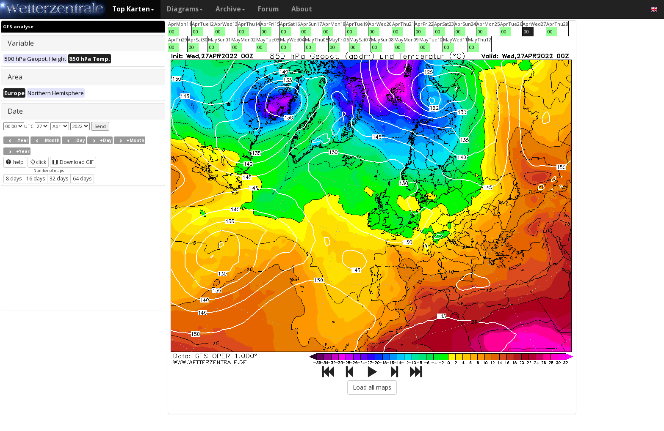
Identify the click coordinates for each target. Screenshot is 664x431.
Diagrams (185, 9)
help (15, 162)
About (301, 9)
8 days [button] (14, 178)
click (38, 162)
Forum (268, 9)
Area (15, 77)
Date (15, 111)
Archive (230, 9)
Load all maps (372, 387)
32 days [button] (59, 178)
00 (171, 31)
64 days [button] (82, 178)
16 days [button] (35, 178)
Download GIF (73, 162)
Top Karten (133, 9)
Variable (21, 43)
